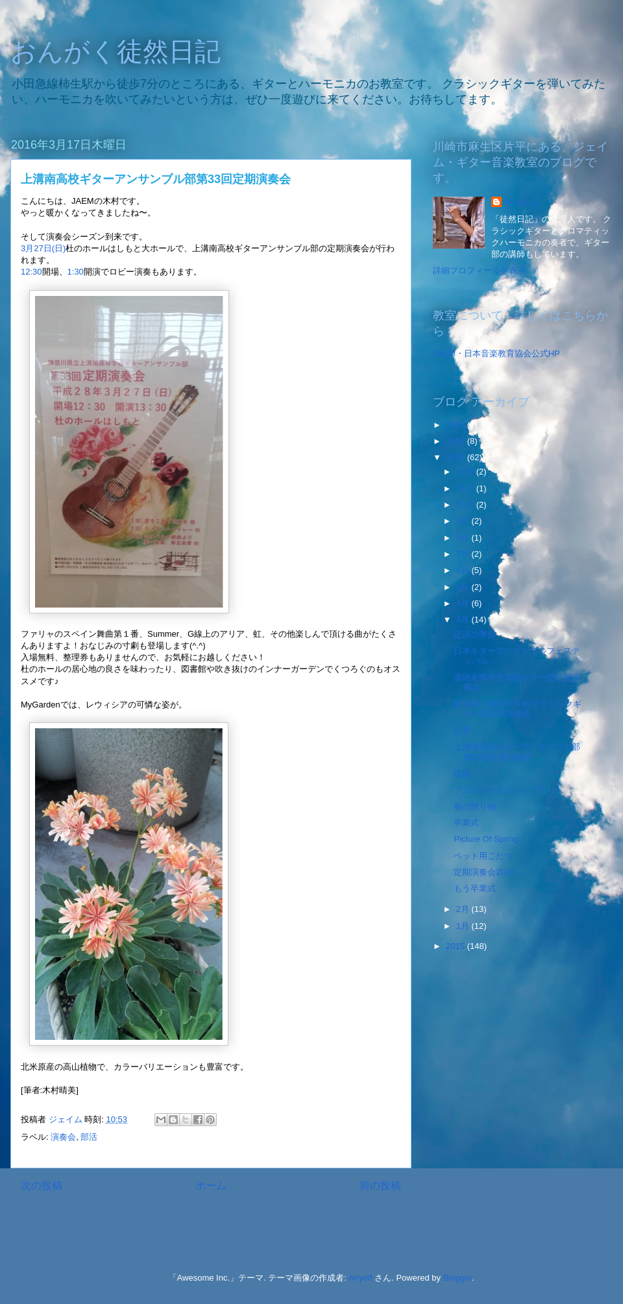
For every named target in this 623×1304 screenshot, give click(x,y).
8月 (464, 538)
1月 (464, 926)
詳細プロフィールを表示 (479, 270)
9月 (464, 521)
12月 (466, 471)
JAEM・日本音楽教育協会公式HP (496, 353)
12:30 (31, 272)
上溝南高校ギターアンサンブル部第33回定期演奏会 (517, 752)
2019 (456, 425)
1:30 (75, 272)
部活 (88, 1137)
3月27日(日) (43, 248)
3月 (464, 619)
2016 (456, 457)
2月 (464, 909)
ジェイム (521, 202)
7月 (464, 554)
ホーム (210, 1185)
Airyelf (360, 1278)
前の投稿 (380, 1185)
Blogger (457, 1278)
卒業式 (466, 823)
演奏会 (63, 1137)
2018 (456, 441)
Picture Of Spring (486, 839)
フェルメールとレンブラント (508, 789)
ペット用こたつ (483, 856)
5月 (464, 587)
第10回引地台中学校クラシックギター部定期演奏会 (517, 709)
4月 (464, 603)
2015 (456, 946)
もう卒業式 (475, 888)
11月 (466, 488)
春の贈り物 (475, 806)
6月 (464, 570)
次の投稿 (41, 1185)
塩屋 (462, 773)
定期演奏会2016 (484, 872)
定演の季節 (475, 634)
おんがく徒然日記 (115, 51)
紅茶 (462, 730)
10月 (466, 505)
